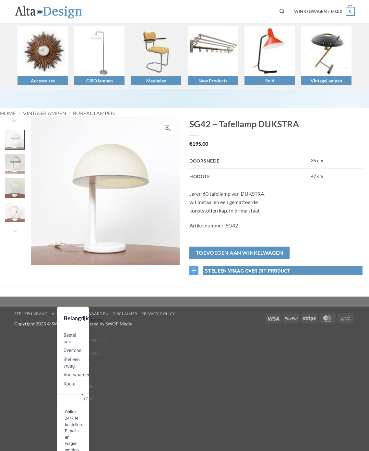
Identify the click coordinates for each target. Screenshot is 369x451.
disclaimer (125, 313)
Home (8, 113)
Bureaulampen (94, 113)
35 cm (317, 160)
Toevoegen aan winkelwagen (239, 253)
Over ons (72, 350)
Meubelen (156, 80)
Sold (269, 80)
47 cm (317, 176)
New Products (212, 80)
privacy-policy (158, 313)
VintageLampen (326, 80)
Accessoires (43, 80)
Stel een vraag (31, 313)
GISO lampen (99, 80)
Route (69, 383)
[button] (324, 11)
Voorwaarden (77, 374)
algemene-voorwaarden (80, 313)
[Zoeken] (282, 11)
